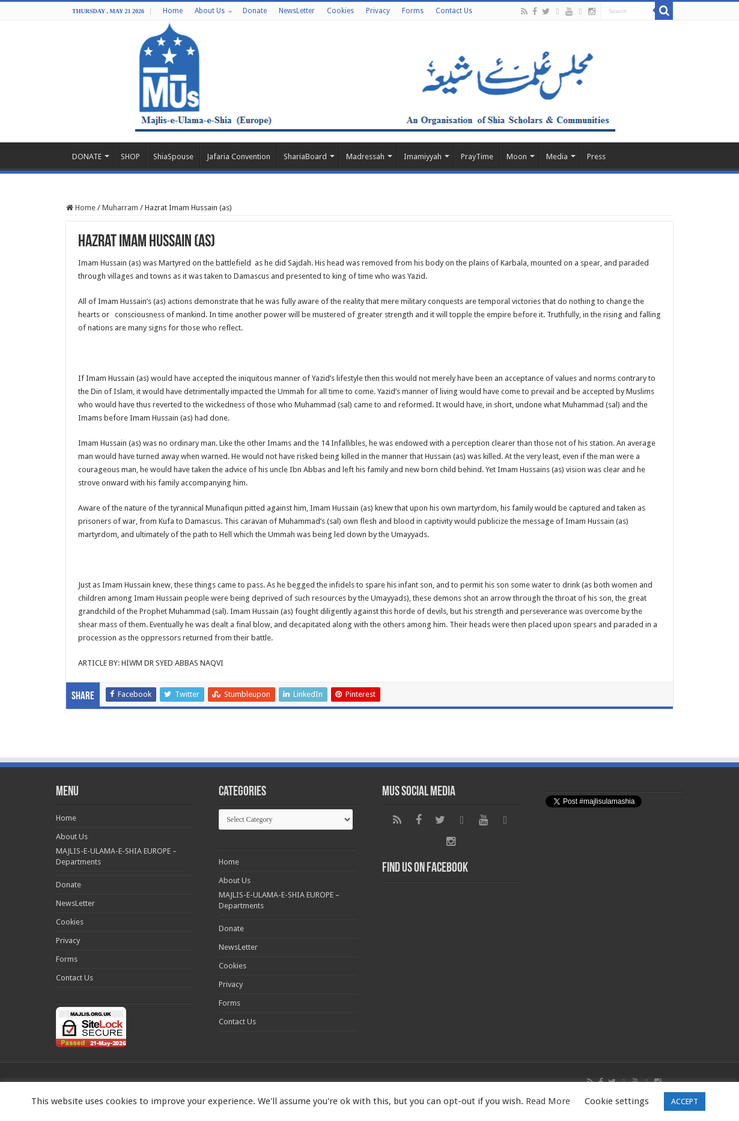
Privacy (378, 11)
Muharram (120, 207)
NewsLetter (297, 11)
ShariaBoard (305, 156)
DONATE (87, 156)
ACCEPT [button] (684, 1101)
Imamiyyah (423, 156)
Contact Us (454, 11)
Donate (255, 11)
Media (557, 156)
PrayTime (477, 156)
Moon (516, 156)
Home (173, 11)
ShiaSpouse (173, 156)
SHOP (130, 156)
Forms (413, 11)
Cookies (340, 11)
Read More (548, 1101)
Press (596, 156)
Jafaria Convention (238, 156)
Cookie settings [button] (617, 1101)
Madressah (365, 156)
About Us (210, 11)
